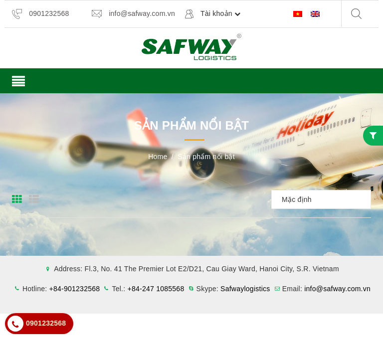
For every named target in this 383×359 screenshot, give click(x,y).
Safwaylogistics (245, 289)
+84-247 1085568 (156, 289)
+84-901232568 (74, 289)
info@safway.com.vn (142, 13)
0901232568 (49, 13)
